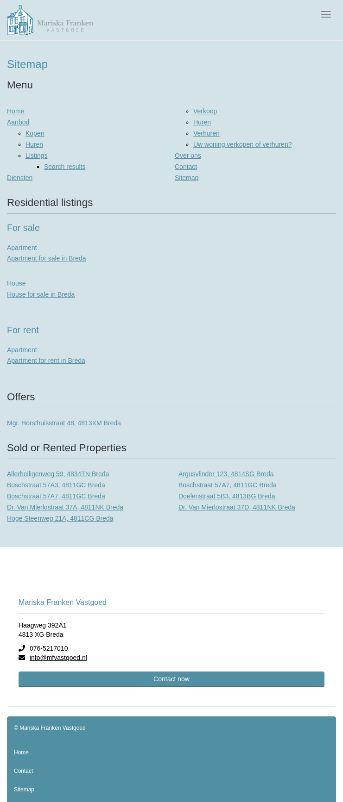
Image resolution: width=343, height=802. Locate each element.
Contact (186, 166)
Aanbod (18, 122)
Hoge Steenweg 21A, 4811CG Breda (60, 518)
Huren (34, 144)
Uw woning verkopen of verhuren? (242, 144)
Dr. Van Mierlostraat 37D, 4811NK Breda (236, 507)
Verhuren (206, 133)
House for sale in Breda (41, 294)
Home (15, 111)
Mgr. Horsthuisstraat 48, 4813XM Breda (64, 423)
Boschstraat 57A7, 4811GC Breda (227, 485)
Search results (64, 166)
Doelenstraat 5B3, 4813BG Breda (226, 496)
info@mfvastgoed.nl (58, 657)
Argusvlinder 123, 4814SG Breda (225, 474)
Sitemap (186, 177)
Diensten (19, 177)
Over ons (188, 155)
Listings (36, 155)
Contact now (171, 679)
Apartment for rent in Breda (46, 360)
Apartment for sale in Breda (46, 258)
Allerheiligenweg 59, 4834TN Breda (58, 474)
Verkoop (205, 111)
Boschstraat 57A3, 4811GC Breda (56, 485)
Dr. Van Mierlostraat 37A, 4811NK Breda (65, 507)
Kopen (34, 133)
